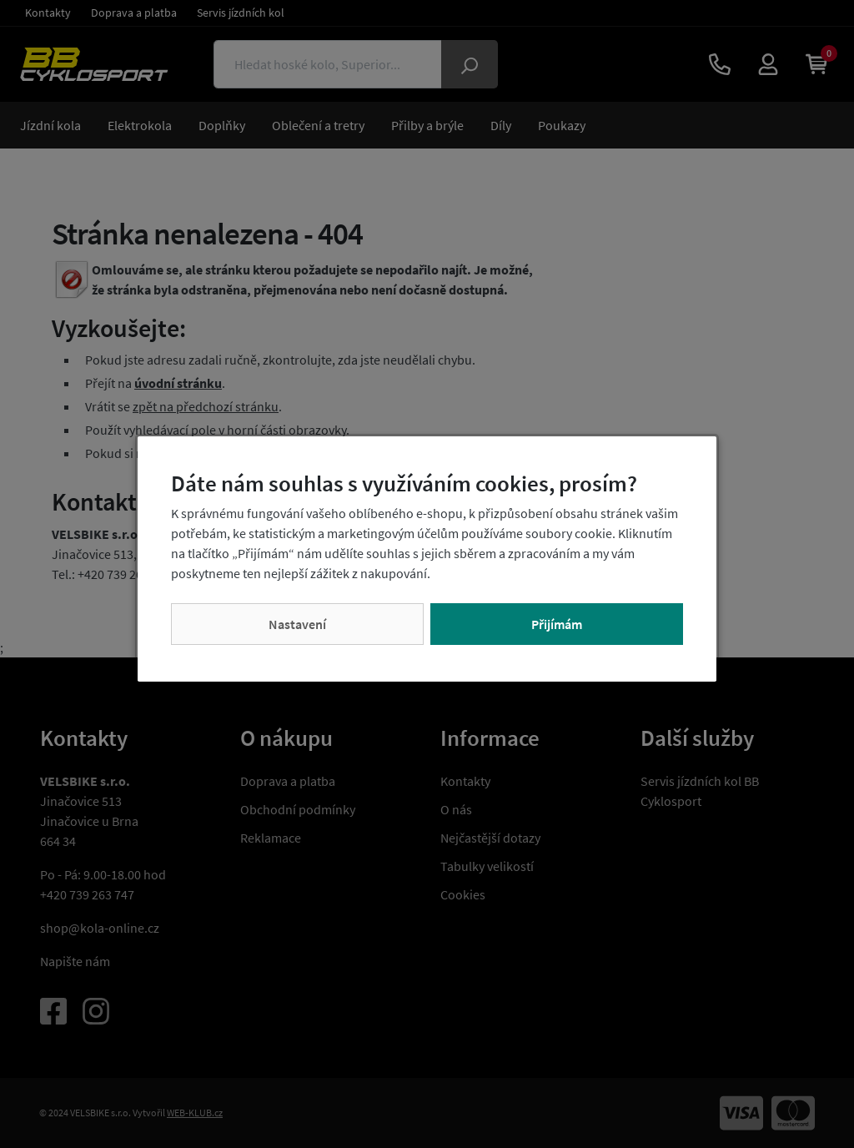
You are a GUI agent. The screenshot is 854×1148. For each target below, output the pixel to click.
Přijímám (556, 624)
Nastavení (297, 624)
